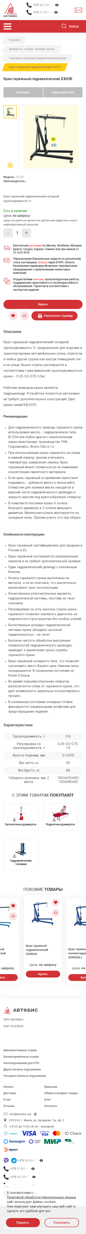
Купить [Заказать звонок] (43, 974)
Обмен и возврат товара (61, 1093)
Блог (47, 1099)
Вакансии (51, 1086)
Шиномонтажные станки (20, 1050)
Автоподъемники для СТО (21, 1063)
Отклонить (61, 1222)
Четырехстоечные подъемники (24, 1076)
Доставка (9, 1093)
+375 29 (30, 1160)
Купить (43, 304)
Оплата (42, 262)
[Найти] (64, 27)
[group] (51, 136)
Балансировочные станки (21, 1056)
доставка (35, 245)
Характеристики (63, 92)
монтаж (38, 279)
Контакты (51, 1106)
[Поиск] (72, 27)
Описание (23, 92)
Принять (22, 1222)
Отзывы (9, 1106)
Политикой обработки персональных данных (41, 1197)
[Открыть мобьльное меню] (7, 26)
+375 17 (45, 12)
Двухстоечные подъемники (22, 1069)
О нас (7, 1099)
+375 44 (46, 5)
